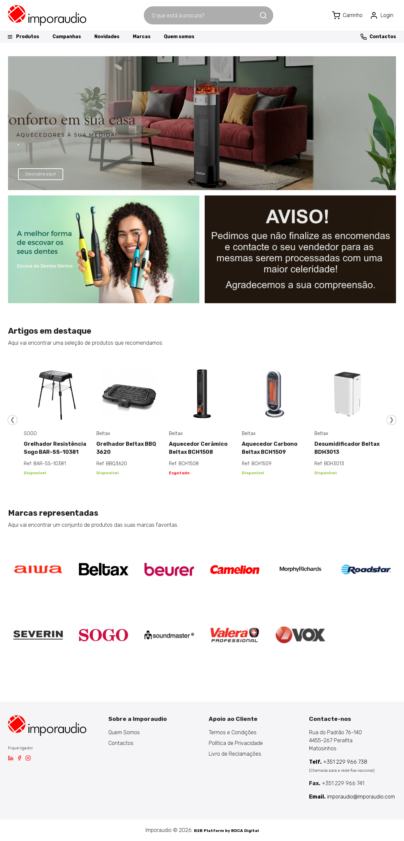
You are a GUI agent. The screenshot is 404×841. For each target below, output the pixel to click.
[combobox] (201, 15)
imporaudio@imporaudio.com (352, 796)
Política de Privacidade (236, 743)
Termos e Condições (233, 732)
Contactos (378, 36)
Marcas (141, 36)
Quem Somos (124, 732)
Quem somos (179, 36)
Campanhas (67, 36)
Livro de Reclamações (235, 754)
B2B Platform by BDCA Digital (226, 830)
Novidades (106, 36)
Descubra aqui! (40, 173)
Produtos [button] (23, 36)
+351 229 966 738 (338, 762)
